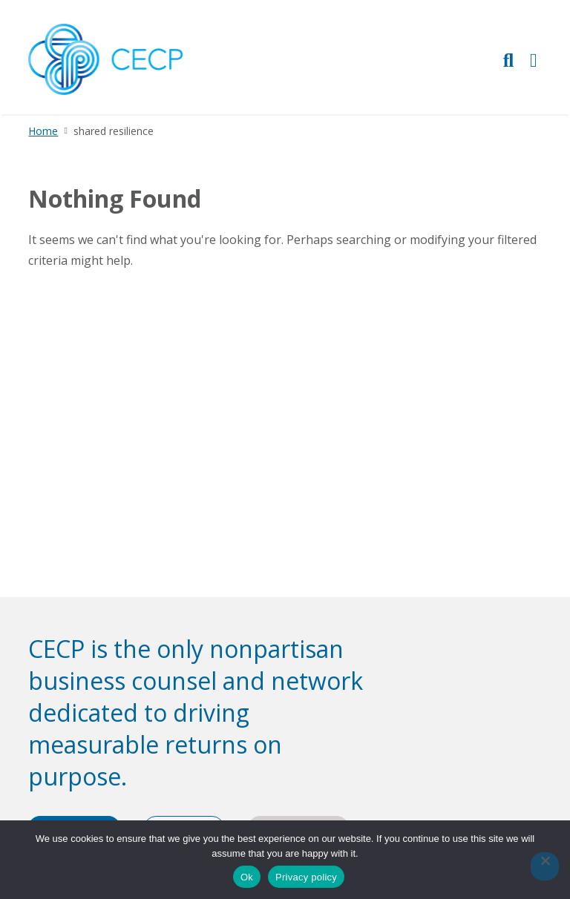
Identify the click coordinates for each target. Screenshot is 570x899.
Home (43, 131)
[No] (545, 866)
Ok (246, 877)
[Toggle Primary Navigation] (533, 59)
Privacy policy (306, 877)
